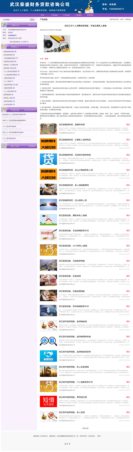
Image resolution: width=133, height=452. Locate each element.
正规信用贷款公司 (10, 84)
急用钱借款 (7, 94)
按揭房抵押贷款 (9, 51)
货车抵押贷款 (8, 55)
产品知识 (78, 15)
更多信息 (85, 428)
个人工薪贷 (7, 81)
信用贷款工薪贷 (9, 68)
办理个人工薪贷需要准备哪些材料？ (14, 120)
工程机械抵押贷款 (10, 58)
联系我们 (90, 15)
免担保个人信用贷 (10, 65)
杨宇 (99, 436)
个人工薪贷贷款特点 (9, 138)
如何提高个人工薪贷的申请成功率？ (14, 114)
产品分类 (66, 15)
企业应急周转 (8, 104)
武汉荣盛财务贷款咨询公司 (67, 133)
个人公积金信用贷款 (10, 71)
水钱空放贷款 (8, 101)
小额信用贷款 (8, 78)
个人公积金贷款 (9, 91)
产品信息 (54, 15)
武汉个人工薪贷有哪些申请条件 (13, 132)
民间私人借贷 (8, 98)
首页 (42, 15)
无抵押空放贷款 (9, 61)
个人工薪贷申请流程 (9, 126)
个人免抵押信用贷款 (10, 75)
